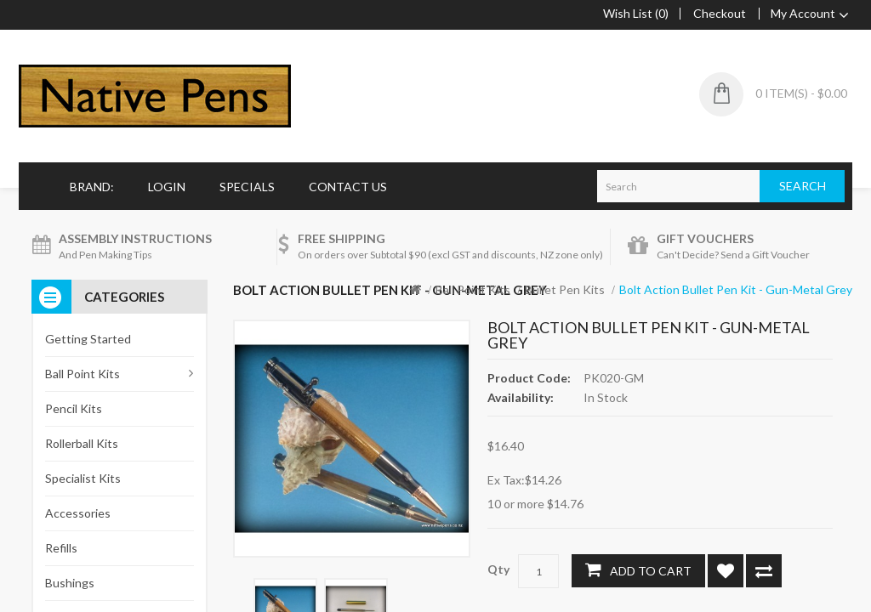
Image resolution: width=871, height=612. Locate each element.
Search (802, 185)
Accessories (78, 513)
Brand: (92, 186)
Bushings (69, 582)
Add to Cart (638, 569)
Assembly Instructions (135, 238)
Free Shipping (341, 238)
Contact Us (348, 186)
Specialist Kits (83, 478)
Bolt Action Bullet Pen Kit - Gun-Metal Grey (735, 289)
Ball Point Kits (473, 289)
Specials (247, 186)
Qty (498, 569)
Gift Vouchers (705, 238)
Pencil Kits (73, 408)
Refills (61, 548)
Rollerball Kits (81, 443)
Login (166, 186)
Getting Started (88, 339)
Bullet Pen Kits (565, 289)
